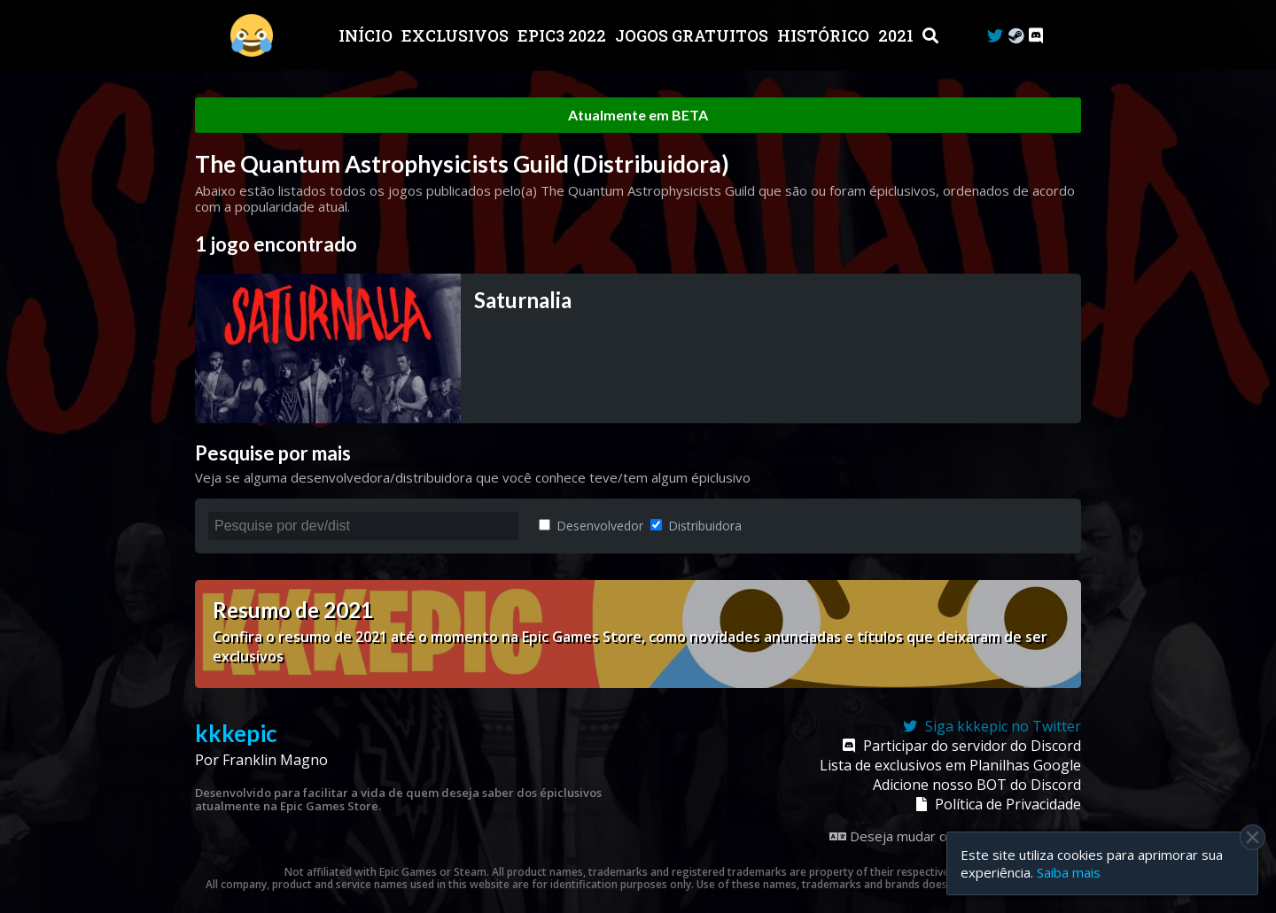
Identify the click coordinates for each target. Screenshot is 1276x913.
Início (367, 35)
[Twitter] (995, 35)
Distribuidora (696, 525)
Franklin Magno (275, 760)
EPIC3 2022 (563, 35)
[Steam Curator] (1015, 35)
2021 (897, 35)
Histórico (825, 35)
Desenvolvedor (591, 525)
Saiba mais (1069, 872)
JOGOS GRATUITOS (693, 35)
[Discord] (1036, 35)
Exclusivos (456, 35)
